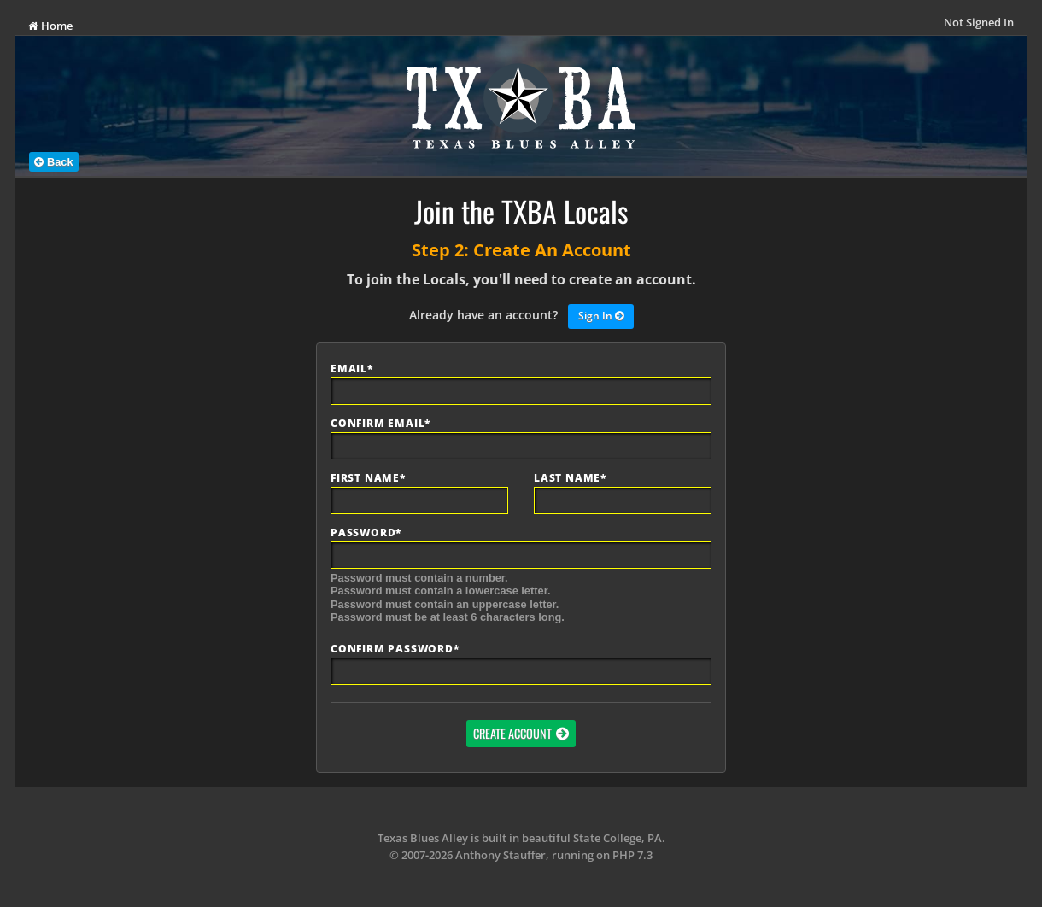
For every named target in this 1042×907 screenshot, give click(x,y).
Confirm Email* (380, 423)
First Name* (368, 478)
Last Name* (570, 478)
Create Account (512, 733)
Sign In (600, 317)
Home (50, 25)
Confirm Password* (395, 649)
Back (53, 161)
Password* (366, 533)
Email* (352, 369)
